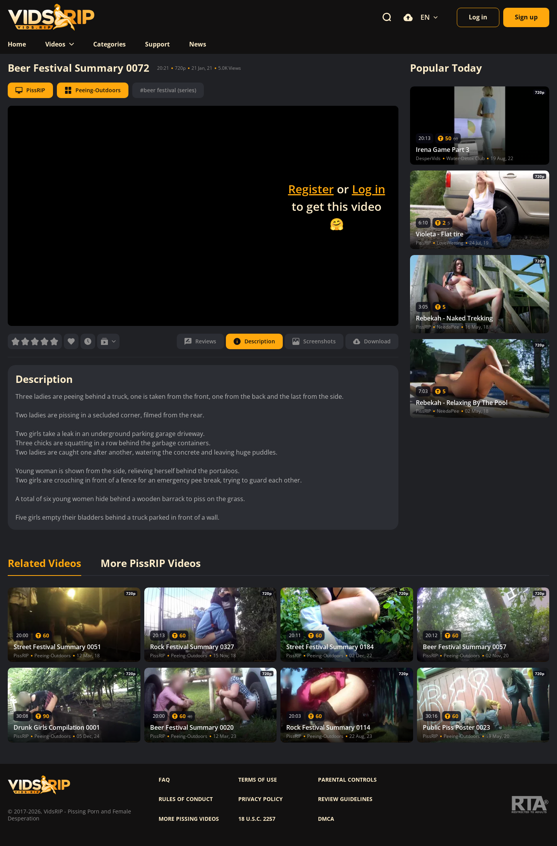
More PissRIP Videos (151, 563)
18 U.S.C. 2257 (256, 818)
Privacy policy (260, 799)
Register (311, 189)
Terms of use (257, 779)
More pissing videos (189, 818)
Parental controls (347, 779)
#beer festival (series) (168, 90)
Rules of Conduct (186, 799)
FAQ (164, 779)
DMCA (326, 818)
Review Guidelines (345, 799)
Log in (368, 189)
